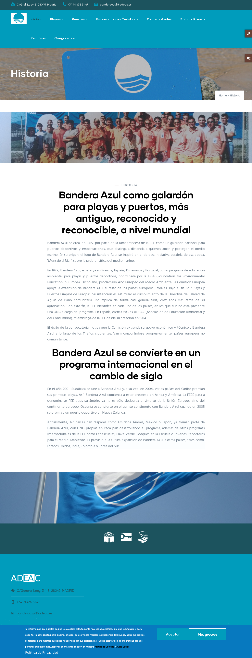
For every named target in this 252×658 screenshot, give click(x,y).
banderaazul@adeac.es (31, 613)
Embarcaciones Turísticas (117, 19)
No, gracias (207, 634)
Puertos (79, 19)
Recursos (38, 38)
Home (223, 95)
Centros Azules (159, 19)
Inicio (36, 19)
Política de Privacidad (41, 653)
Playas (56, 19)
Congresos (64, 38)
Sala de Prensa (192, 19)
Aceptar (173, 634)
